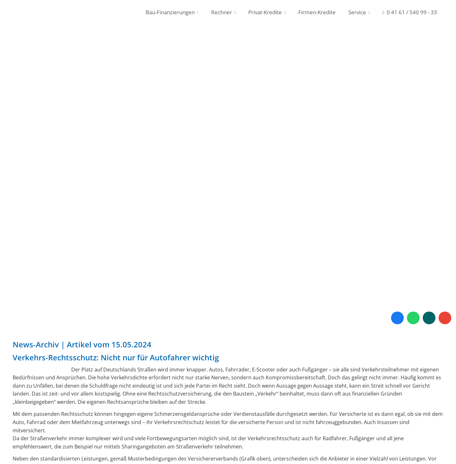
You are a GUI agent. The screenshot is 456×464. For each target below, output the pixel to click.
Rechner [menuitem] (221, 12)
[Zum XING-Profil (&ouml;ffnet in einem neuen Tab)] (429, 318)
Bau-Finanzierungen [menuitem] (170, 12)
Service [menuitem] (357, 12)
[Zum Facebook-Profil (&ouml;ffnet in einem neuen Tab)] (397, 318)
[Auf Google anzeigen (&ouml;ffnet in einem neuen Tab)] (445, 318)
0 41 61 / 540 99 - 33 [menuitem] (410, 12)
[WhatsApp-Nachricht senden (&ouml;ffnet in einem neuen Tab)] (413, 318)
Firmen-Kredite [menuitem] (317, 12)
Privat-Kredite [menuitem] (265, 12)
